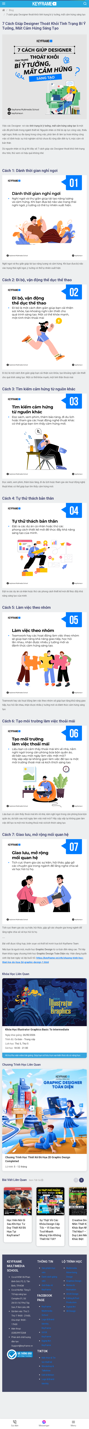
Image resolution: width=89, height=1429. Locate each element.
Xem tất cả (36, 1180)
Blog (11, 10)
